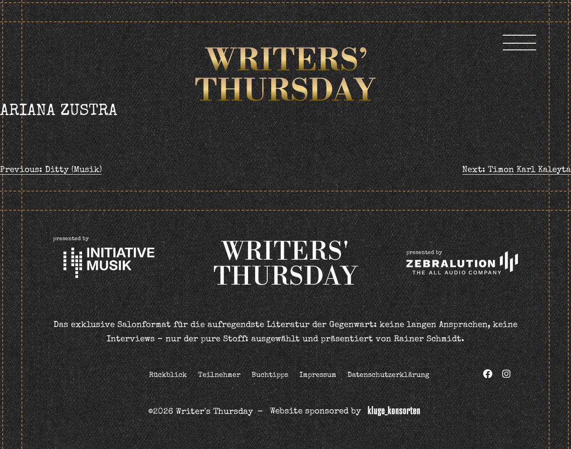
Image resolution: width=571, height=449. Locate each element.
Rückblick (168, 375)
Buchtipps (270, 375)
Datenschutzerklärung (388, 375)
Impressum (317, 375)
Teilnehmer (219, 375)
